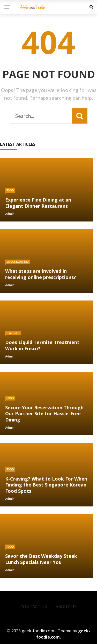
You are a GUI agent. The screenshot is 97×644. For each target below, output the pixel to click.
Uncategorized (17, 261)
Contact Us (33, 607)
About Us (66, 607)
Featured (13, 333)
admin (9, 214)
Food (10, 190)
